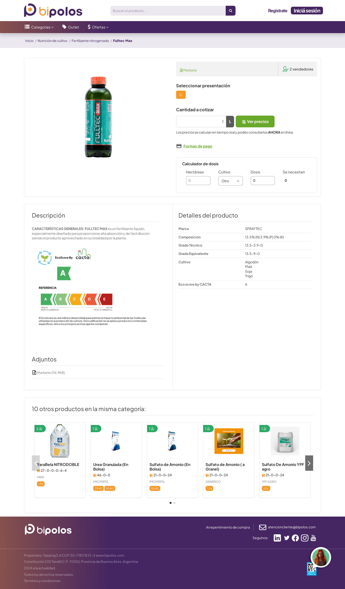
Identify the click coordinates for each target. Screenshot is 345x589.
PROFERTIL (101, 481)
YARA (40, 477)
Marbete (188, 70)
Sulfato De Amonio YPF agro (283, 466)
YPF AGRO (269, 481)
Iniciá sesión (307, 10)
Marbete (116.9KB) (48, 372)
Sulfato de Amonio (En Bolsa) (170, 466)
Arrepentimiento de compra (228, 527)
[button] (39, 27)
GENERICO (213, 481)
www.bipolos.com (110, 555)
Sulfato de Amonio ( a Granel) (225, 466)
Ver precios (255, 121)
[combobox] (230, 181)
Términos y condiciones (42, 580)
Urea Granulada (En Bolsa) (110, 466)
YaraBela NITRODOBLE (58, 464)
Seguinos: (260, 538)
